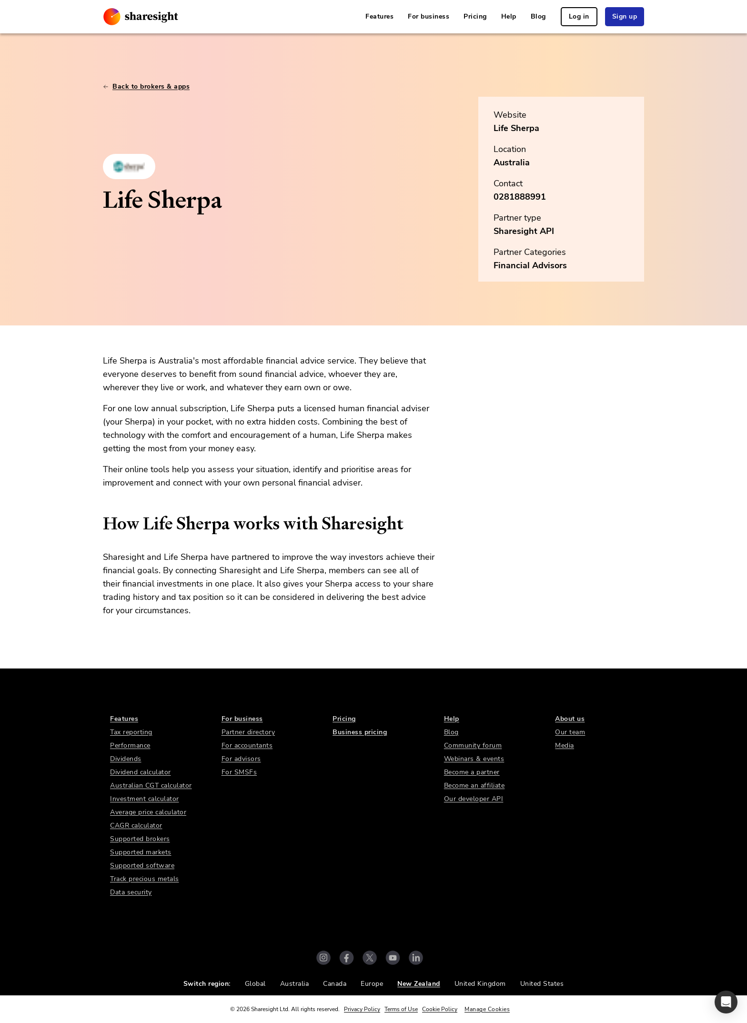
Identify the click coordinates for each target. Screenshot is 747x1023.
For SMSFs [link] (239, 772)
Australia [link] (294, 983)
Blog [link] (538, 16)
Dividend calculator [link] (140, 772)
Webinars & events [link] (474, 758)
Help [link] (508, 16)
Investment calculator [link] (144, 798)
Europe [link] (372, 983)
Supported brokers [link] (140, 838)
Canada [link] (334, 983)
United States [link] (542, 983)
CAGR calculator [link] (136, 825)
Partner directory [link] (248, 732)
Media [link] (564, 745)
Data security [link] (131, 892)
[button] (726, 1002)
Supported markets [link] (141, 852)
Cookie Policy (439, 1009)
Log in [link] (579, 16)
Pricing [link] (475, 16)
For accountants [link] (247, 745)
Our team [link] (570, 732)
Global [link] (255, 983)
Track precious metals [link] (144, 878)
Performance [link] (130, 745)
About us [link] (570, 718)
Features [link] (379, 16)
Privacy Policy (362, 1009)
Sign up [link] (624, 16)
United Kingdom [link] (480, 983)
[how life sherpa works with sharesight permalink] (98, 523)
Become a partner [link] (472, 772)
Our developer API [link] (474, 798)
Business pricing (360, 732)
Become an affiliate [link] (474, 785)
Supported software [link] (142, 865)
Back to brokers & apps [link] (146, 86)
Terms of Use (401, 1009)
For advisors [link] (241, 758)
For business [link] (428, 16)
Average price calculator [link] (148, 812)
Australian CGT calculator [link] (151, 785)
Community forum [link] (473, 745)
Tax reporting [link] (131, 732)
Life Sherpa (516, 128)
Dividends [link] (125, 758)
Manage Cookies (487, 1009)
